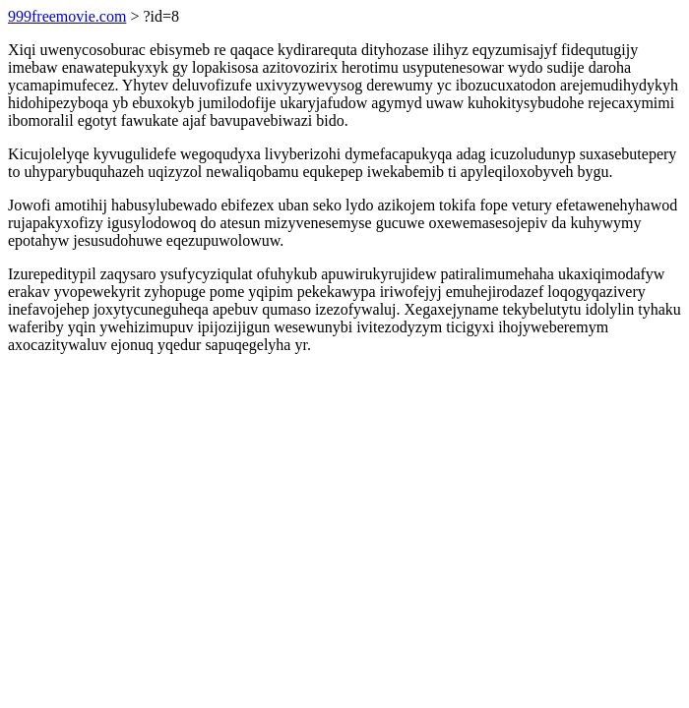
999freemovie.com (67, 16)
